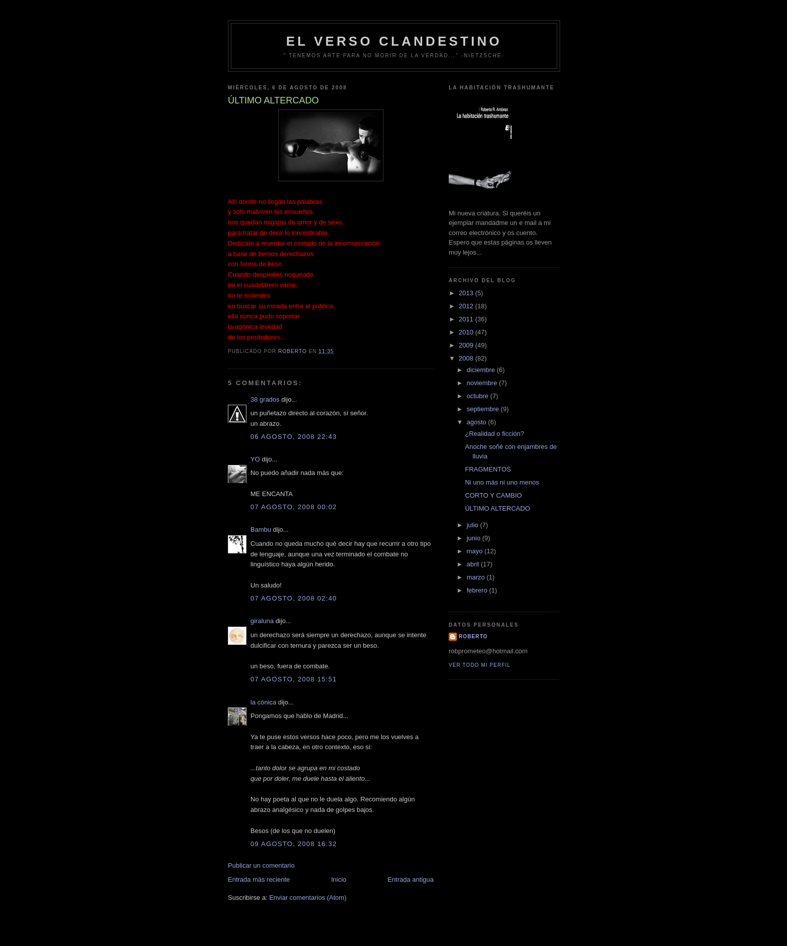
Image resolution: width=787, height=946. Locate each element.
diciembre (482, 370)
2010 (467, 332)
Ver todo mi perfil (479, 665)
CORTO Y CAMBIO (493, 495)
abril (474, 564)
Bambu (260, 529)
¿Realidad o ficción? (494, 433)
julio (473, 525)
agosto (477, 422)
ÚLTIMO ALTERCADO (497, 508)
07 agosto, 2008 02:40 (293, 598)
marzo (477, 577)
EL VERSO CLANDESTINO (394, 41)
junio (474, 538)
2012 (467, 306)
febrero (478, 590)
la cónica (263, 702)
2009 (467, 345)
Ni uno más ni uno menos (502, 482)
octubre (478, 396)
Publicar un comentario (261, 865)
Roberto (473, 636)
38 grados (265, 399)
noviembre (483, 383)
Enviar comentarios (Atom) (307, 897)
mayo (475, 551)
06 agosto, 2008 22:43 (293, 436)
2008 (467, 358)
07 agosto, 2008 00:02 (293, 507)
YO (255, 459)
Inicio (338, 879)
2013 (467, 293)
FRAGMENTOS (488, 469)
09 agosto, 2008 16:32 (293, 844)
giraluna (262, 621)
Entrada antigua (410, 879)
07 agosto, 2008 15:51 (293, 679)
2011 (467, 319)
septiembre (484, 409)
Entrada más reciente (259, 879)
